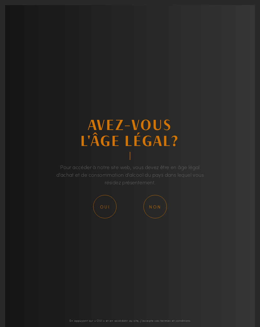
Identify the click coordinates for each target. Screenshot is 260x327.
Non (155, 207)
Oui (105, 207)
